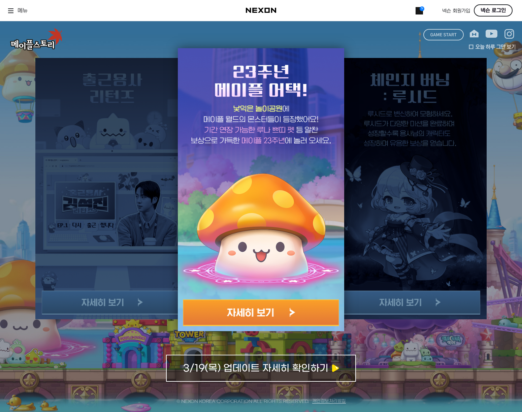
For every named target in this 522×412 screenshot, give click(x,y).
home (474, 34)
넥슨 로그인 (493, 10)
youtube (491, 34)
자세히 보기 (261, 312)
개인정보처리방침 (329, 401)
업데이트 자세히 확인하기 (261, 368)
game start (443, 34)
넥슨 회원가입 (456, 11)
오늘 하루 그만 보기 (492, 47)
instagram (509, 34)
